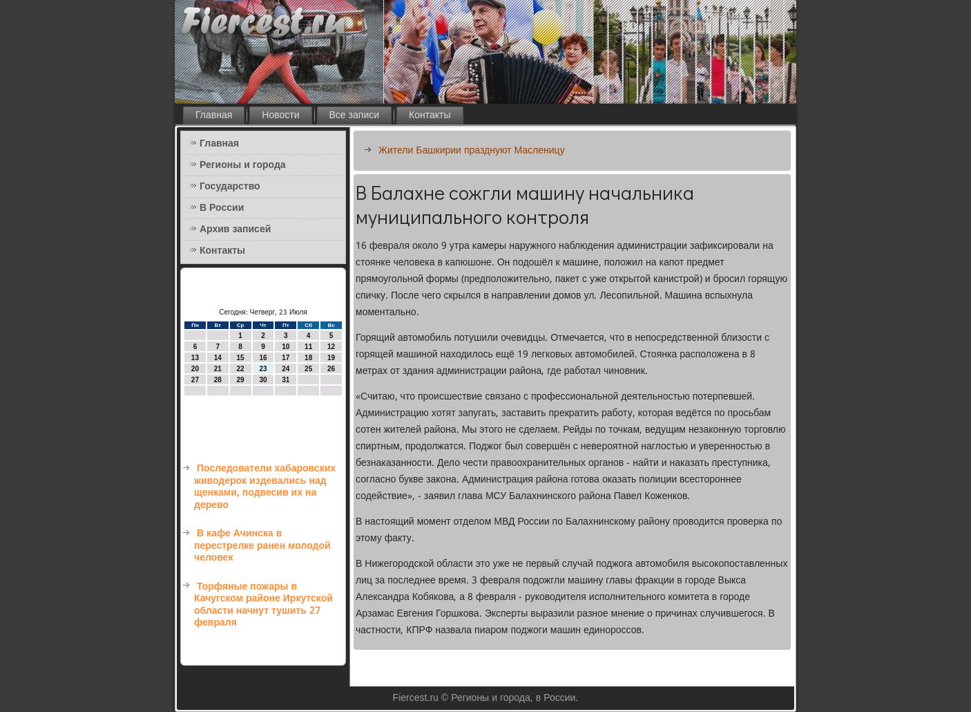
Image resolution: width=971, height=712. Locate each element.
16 (263, 358)
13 (195, 358)
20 (195, 369)
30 (263, 380)
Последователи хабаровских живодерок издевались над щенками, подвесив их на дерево (265, 487)
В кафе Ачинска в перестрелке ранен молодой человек (262, 545)
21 (218, 369)
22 (240, 369)
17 (285, 358)
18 (308, 358)
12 (331, 346)
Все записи (354, 115)
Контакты (429, 115)
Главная (213, 115)
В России (222, 208)
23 (263, 369)
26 (331, 369)
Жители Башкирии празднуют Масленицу (471, 150)
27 (195, 380)
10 (285, 346)
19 (331, 358)
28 (218, 380)
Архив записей (235, 229)
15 (240, 358)
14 (218, 358)
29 (240, 380)
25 (308, 369)
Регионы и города (243, 165)
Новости (280, 115)
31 (285, 380)
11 (308, 346)
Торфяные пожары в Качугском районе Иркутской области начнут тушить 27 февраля (263, 605)
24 (285, 369)
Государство (230, 186)
